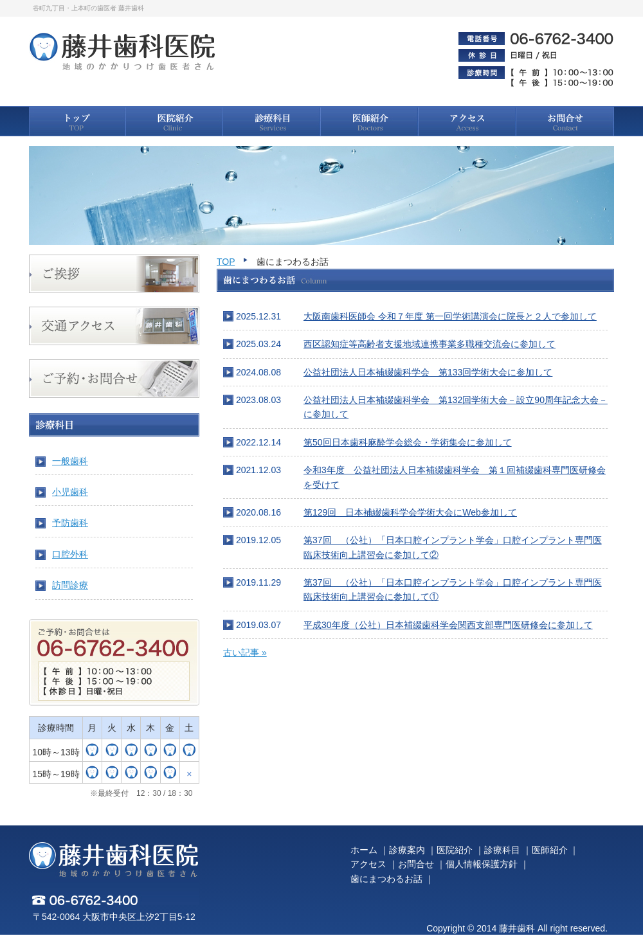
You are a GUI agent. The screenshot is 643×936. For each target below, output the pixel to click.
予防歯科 (70, 523)
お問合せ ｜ (422, 864)
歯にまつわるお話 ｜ (392, 879)
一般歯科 (70, 461)
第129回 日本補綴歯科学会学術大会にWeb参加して (410, 512)
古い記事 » (245, 652)
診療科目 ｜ (508, 850)
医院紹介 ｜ (460, 850)
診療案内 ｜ (413, 850)
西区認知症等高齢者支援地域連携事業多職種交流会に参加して (429, 344)
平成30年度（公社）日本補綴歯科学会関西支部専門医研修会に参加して (448, 625)
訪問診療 (70, 585)
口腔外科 (70, 554)
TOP (226, 261)
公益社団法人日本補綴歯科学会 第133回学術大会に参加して (427, 372)
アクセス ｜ (374, 864)
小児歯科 (70, 492)
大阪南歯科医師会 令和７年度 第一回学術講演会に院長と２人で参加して (450, 316)
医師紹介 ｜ (555, 850)
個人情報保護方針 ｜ (487, 864)
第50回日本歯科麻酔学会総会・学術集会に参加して (407, 442)
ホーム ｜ (369, 850)
